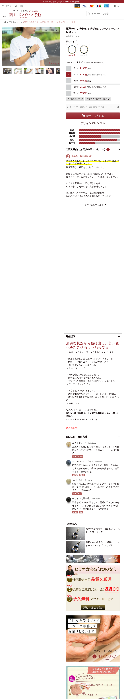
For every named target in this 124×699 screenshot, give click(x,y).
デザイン (93, 123)
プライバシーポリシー (34, 690)
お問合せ (6, 6)
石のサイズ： (72, 41)
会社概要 (19, 690)
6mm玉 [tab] (72, 51)
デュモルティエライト (83, 335)
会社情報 (19, 6)
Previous (6, 46)
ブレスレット (14, 22)
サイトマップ (83, 690)
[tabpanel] (31, 46)
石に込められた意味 (76, 310)
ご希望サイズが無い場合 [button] (98, 99)
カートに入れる (93, 115)
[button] (118, 107)
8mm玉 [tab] (84, 51)
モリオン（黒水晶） (81, 372)
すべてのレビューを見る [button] (93, 204)
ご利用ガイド (70, 690)
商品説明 (70, 210)
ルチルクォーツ (79, 316)
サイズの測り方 (75, 99)
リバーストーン (79, 353)
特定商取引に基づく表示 (53, 690)
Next (56, 46)
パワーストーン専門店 (25, 11)
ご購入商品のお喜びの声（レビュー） (88, 149)
